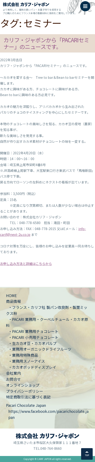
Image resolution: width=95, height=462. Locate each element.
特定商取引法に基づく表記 (28, 397)
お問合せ (13, 379)
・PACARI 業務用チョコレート (33, 331)
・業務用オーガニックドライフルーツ (39, 349)
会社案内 (13, 373)
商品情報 (13, 301)
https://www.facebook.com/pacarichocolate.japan (48, 414)
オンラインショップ (22, 385)
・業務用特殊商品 (23, 355)
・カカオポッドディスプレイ (32, 367)
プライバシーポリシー (24, 391)
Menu (86, 4)
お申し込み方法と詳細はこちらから (26, 263)
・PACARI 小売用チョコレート (33, 337)
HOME (11, 295)
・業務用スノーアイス (26, 361)
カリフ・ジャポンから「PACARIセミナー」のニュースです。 (46, 43)
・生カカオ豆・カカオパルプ (32, 343)
